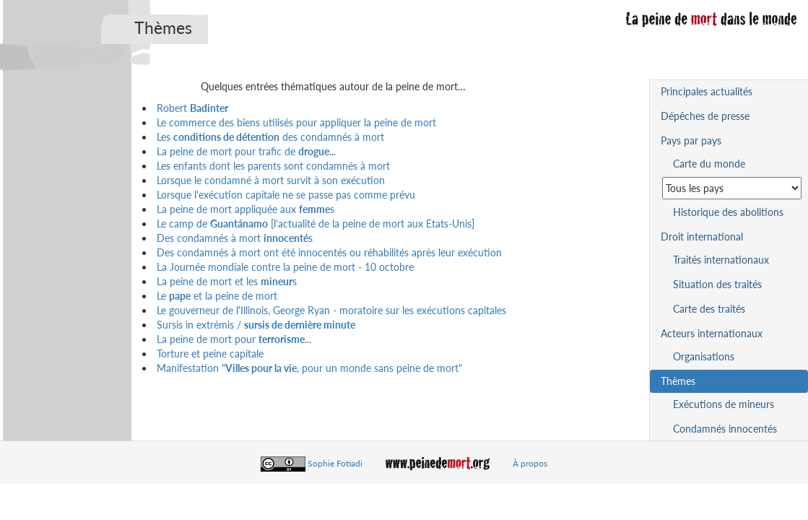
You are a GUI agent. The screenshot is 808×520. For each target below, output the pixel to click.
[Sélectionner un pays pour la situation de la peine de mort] (732, 188)
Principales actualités (706, 91)
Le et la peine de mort (217, 296)
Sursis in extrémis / (256, 324)
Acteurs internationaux (712, 333)
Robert (192, 108)
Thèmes (678, 381)
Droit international (702, 236)
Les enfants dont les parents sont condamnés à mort (273, 166)
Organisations (703, 356)
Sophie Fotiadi (335, 463)
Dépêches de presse (705, 116)
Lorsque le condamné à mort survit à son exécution (271, 180)
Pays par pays (691, 140)
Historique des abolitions (728, 212)
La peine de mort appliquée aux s (245, 209)
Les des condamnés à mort (270, 137)
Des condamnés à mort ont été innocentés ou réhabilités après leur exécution (329, 252)
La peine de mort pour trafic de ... (246, 151)
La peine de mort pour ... (234, 339)
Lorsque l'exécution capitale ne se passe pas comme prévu (286, 194)
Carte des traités (709, 309)
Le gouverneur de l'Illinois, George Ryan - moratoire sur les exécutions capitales (331, 310)
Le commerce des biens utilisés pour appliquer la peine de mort (296, 122)
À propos (530, 463)
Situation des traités (717, 284)
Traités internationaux (721, 260)
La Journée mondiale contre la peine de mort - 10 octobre (285, 267)
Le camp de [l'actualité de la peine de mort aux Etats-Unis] (315, 223)
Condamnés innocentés (725, 428)
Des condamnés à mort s (235, 238)
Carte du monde (709, 163)
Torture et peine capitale (210, 353)
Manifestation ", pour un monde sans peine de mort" (309, 368)
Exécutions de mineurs (723, 404)
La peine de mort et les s (227, 281)
